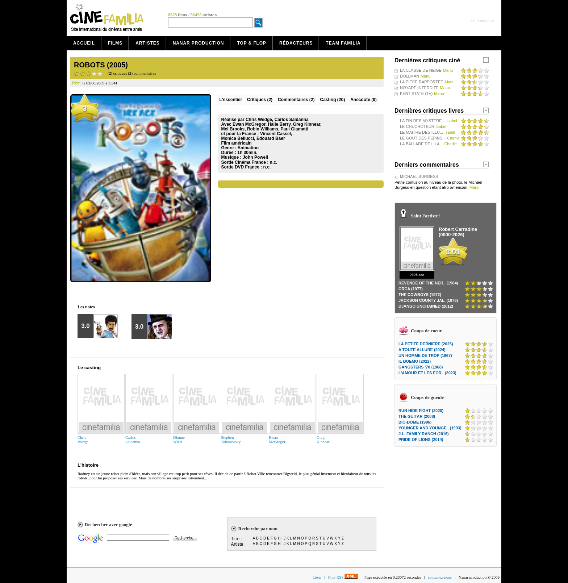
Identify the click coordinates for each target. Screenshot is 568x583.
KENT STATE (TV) (416, 93)
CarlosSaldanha (132, 439)
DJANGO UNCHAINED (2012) (425, 306)
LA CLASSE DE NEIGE (421, 70)
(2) (259, 99)
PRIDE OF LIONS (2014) (420, 439)
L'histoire (88, 465)
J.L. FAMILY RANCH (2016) (423, 434)
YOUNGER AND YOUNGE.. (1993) (430, 428)
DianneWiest (179, 439)
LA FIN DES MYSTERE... (422, 120)
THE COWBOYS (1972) (419, 294)
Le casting (89, 367)
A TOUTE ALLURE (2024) (422, 349)
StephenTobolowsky (231, 439)
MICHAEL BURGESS (419, 176)
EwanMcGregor (277, 439)
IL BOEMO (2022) (414, 361)
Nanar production (198, 43)
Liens (317, 577)
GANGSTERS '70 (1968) (420, 367)
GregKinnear (323, 439)
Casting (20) (332, 99)
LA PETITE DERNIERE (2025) (425, 344)
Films (115, 43)
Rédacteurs (296, 43)
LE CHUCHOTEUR (417, 126)
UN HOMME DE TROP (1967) (425, 355)
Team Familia (343, 43)
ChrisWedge (83, 439)
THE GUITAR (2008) (416, 416)
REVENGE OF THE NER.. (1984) (428, 283)
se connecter (482, 20)
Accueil (84, 43)
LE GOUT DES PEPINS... (423, 138)
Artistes (147, 43)
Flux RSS (343, 577)
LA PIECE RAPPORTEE (421, 82)
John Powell (255, 157)
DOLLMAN (409, 76)
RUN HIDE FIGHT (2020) (420, 410)
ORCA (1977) (410, 289)
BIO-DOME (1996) (414, 422)
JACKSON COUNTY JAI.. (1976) (428, 300)
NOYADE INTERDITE (419, 88)
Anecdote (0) (363, 99)
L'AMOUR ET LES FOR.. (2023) (427, 373)
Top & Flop (251, 43)
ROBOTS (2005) (101, 65)
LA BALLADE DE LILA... (421, 144)
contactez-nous (440, 577)
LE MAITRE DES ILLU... (421, 132)
